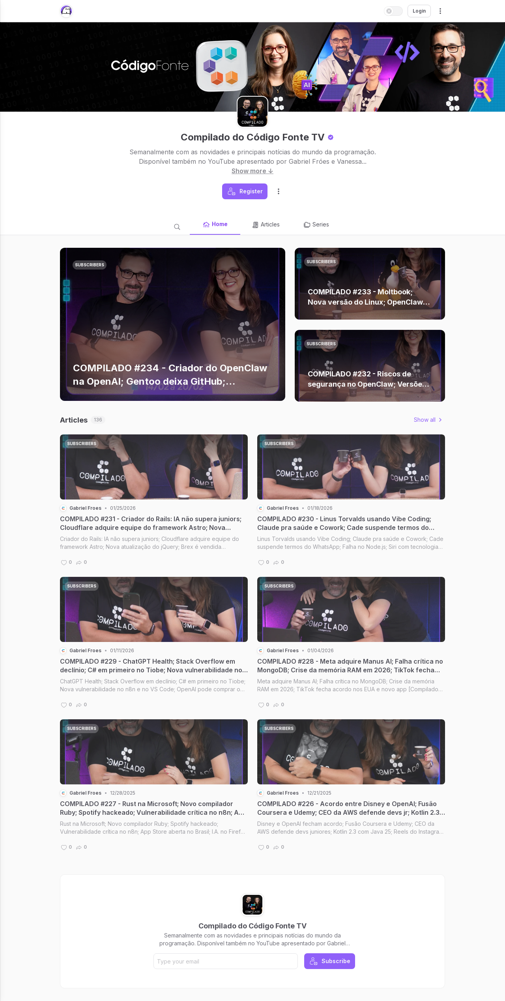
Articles (265, 225)
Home (215, 224)
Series (316, 225)
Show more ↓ (252, 171)
